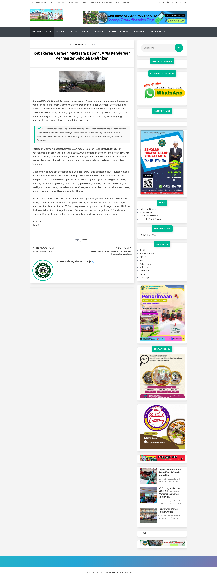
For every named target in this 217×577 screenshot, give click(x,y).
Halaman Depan (39, 3)
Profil (60, 31)
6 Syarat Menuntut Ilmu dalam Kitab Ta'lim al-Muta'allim (170, 472)
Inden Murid (158, 31)
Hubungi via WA (148, 235)
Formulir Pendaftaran (101, 3)
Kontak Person (123, 3)
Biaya (85, 31)
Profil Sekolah (57, 3)
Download (139, 31)
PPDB (143, 257)
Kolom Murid (146, 267)
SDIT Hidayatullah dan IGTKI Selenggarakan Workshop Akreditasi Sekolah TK (169, 492)
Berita (84, 240)
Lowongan (145, 277)
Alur (74, 31)
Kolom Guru (146, 264)
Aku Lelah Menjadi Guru (42, 251)
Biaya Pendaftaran (77, 3)
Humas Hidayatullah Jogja (73, 261)
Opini (142, 274)
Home (143, 533)
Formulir (98, 31)
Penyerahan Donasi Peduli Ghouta (168, 510)
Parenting (145, 270)
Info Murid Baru (147, 253)
